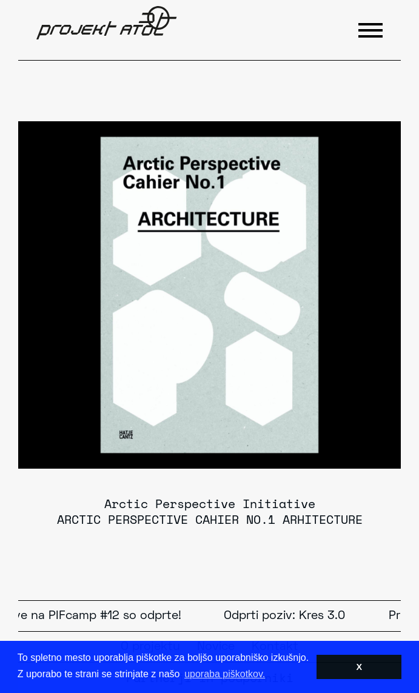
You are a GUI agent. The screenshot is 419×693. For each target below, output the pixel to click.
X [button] (359, 667)
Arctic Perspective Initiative (209, 503)
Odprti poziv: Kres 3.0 (285, 616)
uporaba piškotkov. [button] (224, 674)
